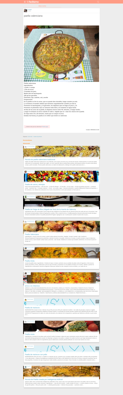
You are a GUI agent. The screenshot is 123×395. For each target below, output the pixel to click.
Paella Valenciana (32, 234)
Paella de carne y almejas (35, 184)
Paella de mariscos (32, 308)
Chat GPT (29, 366)
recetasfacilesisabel (30, 221)
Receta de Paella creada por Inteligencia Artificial (44, 379)
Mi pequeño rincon (30, 171)
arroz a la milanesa (32, 286)
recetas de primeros (37, 136)
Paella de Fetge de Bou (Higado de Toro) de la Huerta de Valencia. (50, 209)
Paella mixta (29, 261)
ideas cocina (42, 6)
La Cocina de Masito (31, 146)
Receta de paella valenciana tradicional (40, 159)
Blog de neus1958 (30, 247)
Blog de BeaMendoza (31, 196)
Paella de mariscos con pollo (36, 354)
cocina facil (30, 136)
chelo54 (30, 9)
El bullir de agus (30, 299)
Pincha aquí (45, 126)
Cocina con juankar (30, 321)
